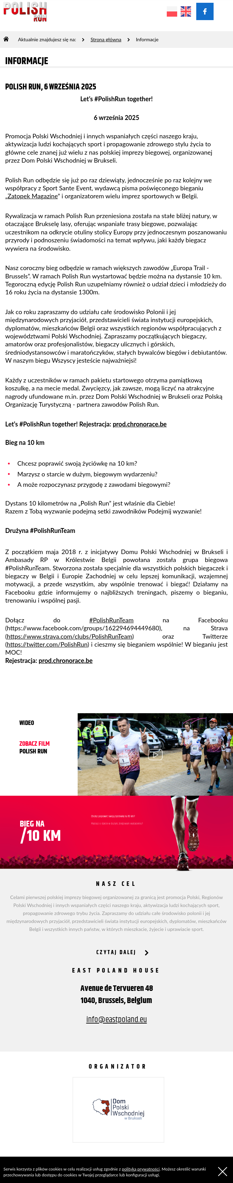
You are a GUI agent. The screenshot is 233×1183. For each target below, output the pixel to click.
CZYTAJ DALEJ (116, 952)
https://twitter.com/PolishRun (47, 644)
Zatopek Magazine (33, 196)
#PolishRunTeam (111, 620)
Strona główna (105, 39)
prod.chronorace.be (140, 424)
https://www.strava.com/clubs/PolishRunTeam (69, 636)
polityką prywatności (141, 1169)
